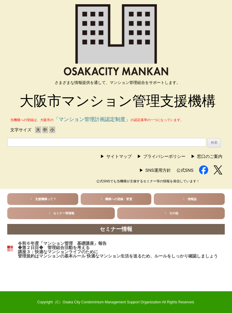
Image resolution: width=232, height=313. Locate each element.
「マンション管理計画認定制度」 (91, 119)
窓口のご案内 (209, 156)
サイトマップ (119, 156)
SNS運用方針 (158, 170)
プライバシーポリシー (164, 156)
